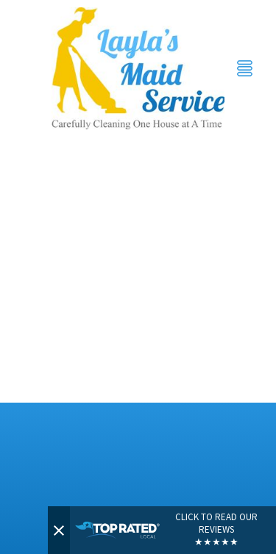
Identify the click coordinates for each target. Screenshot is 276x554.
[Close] (59, 530)
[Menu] (245, 69)
